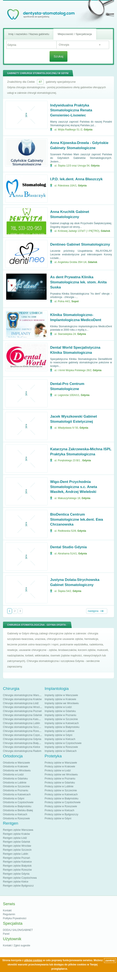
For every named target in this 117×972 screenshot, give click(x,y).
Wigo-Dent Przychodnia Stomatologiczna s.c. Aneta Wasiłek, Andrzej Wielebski (73, 487)
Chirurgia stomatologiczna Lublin (21, 723)
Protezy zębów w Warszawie (61, 762)
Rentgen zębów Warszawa (18, 829)
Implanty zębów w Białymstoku (62, 727)
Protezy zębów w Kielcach (59, 810)
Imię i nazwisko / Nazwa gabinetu (28, 34)
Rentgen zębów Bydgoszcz (18, 885)
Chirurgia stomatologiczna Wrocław (23, 707)
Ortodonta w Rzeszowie (16, 818)
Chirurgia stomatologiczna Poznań (22, 711)
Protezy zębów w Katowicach (61, 794)
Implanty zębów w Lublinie (59, 731)
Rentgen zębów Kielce (15, 881)
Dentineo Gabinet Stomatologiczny (80, 244)
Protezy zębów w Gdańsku (60, 782)
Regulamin (9, 914)
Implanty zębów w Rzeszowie (61, 746)
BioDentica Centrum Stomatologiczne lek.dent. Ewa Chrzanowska (76, 519)
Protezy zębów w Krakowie (60, 766)
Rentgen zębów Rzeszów (17, 869)
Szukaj (58, 56)
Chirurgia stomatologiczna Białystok (23, 743)
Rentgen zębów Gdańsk (16, 841)
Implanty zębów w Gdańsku (60, 711)
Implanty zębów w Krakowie (60, 699)
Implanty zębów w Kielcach (60, 739)
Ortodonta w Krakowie (15, 766)
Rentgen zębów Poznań (16, 857)
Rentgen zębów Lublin (15, 853)
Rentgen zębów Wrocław (17, 845)
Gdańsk (105, 230)
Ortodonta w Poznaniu (15, 790)
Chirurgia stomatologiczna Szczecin (23, 727)
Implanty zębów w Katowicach (62, 723)
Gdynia (88, 129)
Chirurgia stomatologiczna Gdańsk (22, 715)
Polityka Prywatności (14, 918)
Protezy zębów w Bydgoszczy (61, 814)
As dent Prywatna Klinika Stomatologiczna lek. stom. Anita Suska (78, 282)
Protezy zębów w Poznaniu (60, 778)
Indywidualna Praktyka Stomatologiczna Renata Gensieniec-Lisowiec (71, 110)
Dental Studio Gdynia (68, 547)
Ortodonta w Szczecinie (16, 786)
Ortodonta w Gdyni (13, 798)
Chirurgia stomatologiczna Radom (22, 751)
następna (93, 611)
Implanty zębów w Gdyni (58, 735)
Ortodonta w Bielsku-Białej (18, 810)
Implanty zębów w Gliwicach (61, 751)
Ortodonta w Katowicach (17, 794)
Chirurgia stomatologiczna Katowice (23, 719)
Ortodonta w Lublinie (14, 782)
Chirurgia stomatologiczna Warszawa (24, 695)
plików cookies (33, 960)
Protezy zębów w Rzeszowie (61, 806)
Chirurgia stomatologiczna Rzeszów (23, 731)
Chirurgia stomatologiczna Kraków (22, 699)
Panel (6, 933)
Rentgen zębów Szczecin (17, 849)
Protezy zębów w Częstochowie (63, 802)
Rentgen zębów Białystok (17, 865)
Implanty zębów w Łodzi (58, 707)
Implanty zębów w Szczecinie (61, 719)
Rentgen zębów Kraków (16, 833)
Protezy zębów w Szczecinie (61, 790)
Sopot (75, 301)
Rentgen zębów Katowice (17, 861)
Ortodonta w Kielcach (15, 814)
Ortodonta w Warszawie (16, 762)
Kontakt (7, 910)
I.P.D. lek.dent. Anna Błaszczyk (76, 179)
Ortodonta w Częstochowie (18, 802)
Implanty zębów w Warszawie (61, 695)
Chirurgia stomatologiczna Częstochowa (26, 735)
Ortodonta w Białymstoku (17, 806)
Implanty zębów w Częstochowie (63, 743)
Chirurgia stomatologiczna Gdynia (22, 739)
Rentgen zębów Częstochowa (20, 877)
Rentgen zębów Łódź (15, 837)
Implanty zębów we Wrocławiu (62, 703)
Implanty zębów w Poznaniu (60, 715)
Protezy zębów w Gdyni (58, 818)
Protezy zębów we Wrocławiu (61, 774)
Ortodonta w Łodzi (13, 774)
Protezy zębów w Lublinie (59, 786)
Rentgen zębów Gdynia (16, 873)
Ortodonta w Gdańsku (15, 778)
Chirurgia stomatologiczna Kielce (21, 746)
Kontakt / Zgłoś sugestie (16, 945)
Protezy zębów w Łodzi (58, 770)
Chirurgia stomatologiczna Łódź (21, 703)
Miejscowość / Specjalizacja (75, 34)
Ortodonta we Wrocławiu (17, 770)
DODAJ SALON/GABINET (18, 930)
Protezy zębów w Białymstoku (61, 798)
